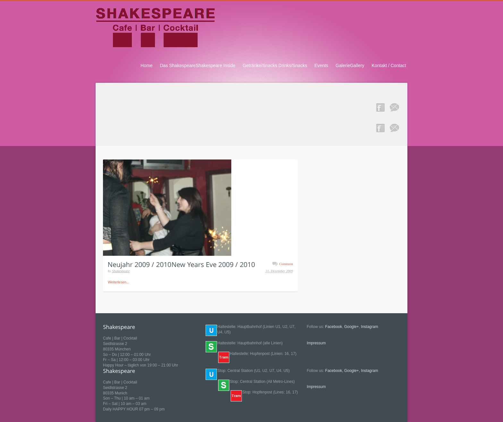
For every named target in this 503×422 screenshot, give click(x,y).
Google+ (351, 326)
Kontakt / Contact (389, 65)
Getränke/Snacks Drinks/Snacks (275, 65)
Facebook (333, 326)
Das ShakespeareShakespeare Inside (197, 65)
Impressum (316, 343)
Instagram (369, 326)
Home (146, 65)
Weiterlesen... (118, 282)
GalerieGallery (350, 65)
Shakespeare (121, 271)
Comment (286, 264)
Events (321, 65)
